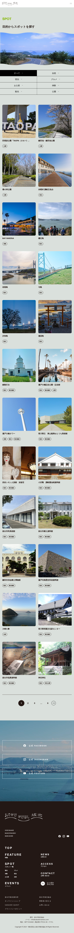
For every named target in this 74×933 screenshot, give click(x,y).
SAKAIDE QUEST (12, 905)
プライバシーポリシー (13, 909)
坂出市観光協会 (45, 897)
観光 (17, 91)
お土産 (17, 85)
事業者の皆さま (45, 901)
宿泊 (17, 79)
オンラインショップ (12, 901)
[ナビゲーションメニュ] (71, 4)
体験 (54, 85)
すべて (17, 73)
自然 (54, 73)
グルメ (54, 79)
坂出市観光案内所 (12, 897)
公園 (54, 91)
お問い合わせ (44, 905)
